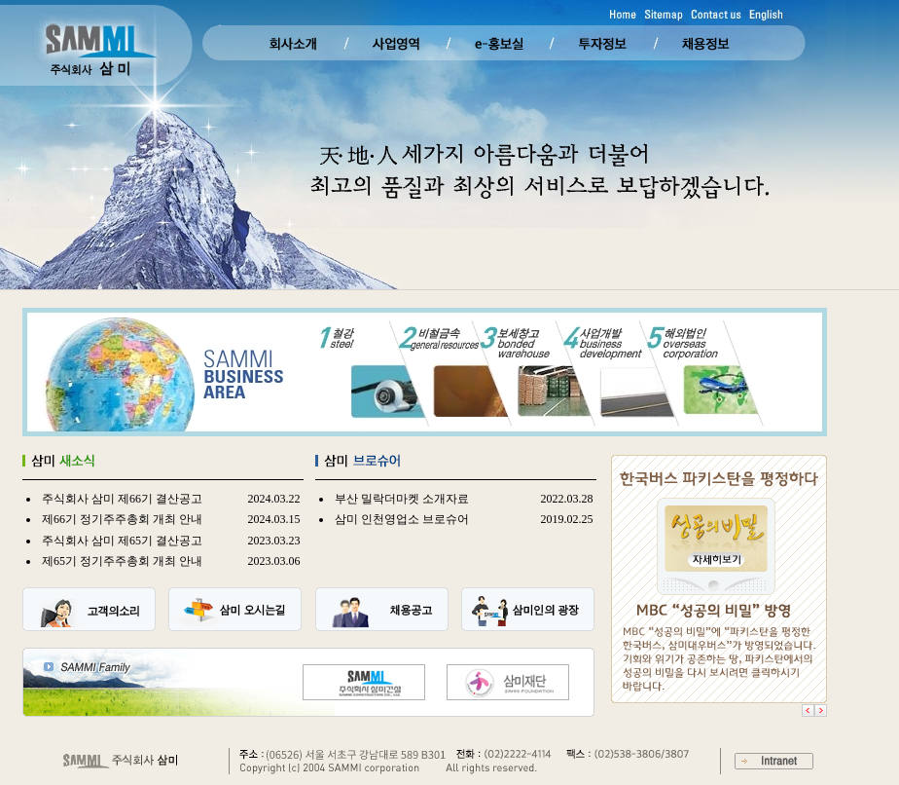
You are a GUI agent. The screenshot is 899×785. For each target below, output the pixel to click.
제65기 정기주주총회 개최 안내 (122, 561)
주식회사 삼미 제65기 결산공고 (122, 540)
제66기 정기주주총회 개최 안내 (122, 519)
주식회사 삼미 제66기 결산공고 (122, 498)
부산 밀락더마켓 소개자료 (402, 498)
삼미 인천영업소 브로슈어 (402, 519)
